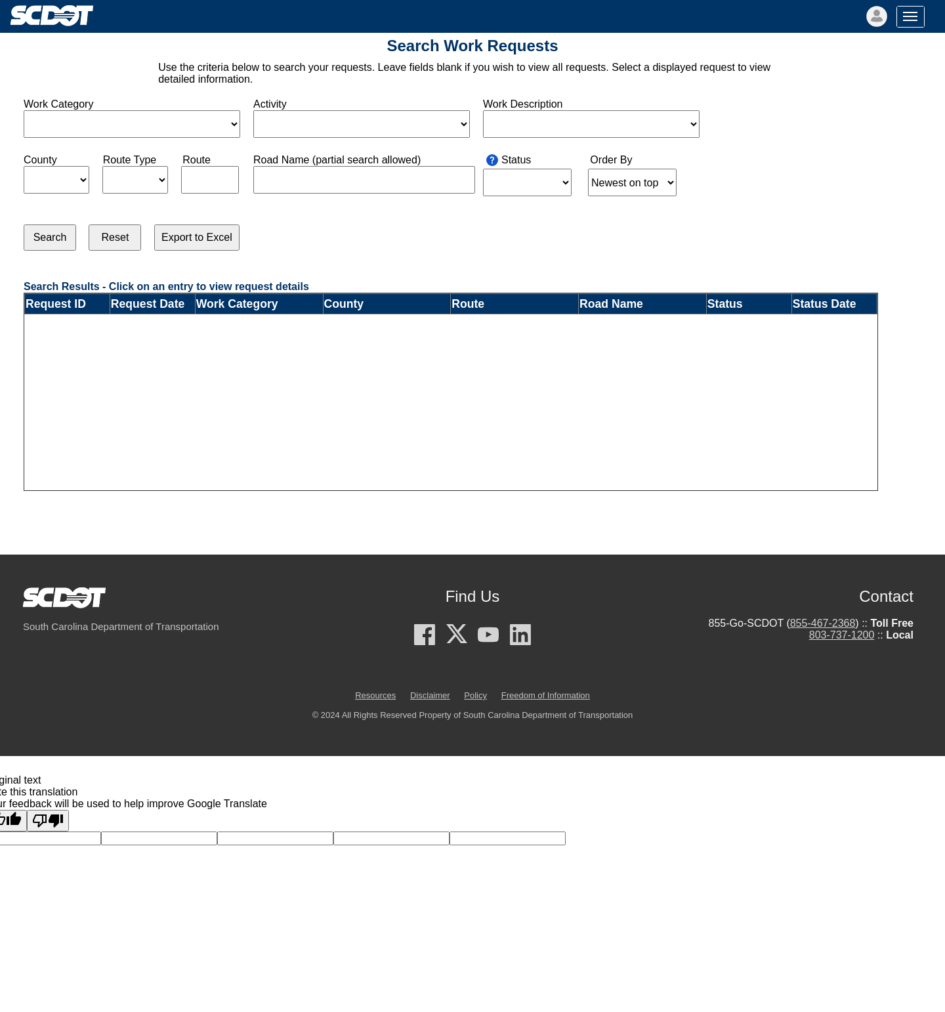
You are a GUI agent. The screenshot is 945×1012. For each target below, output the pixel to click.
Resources (375, 695)
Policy (475, 695)
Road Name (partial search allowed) (337, 159)
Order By (611, 159)
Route (196, 159)
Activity (270, 104)
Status (516, 159)
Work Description (523, 104)
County (40, 159)
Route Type (130, 159)
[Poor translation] (48, 821)
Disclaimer (430, 695)
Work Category (58, 104)
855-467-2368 (823, 623)
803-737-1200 (842, 635)
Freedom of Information (545, 695)
